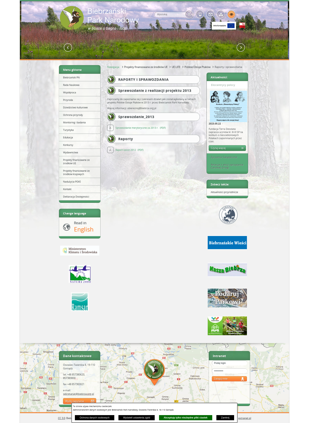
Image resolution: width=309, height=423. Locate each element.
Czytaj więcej (218, 148)
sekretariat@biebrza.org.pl (78, 394)
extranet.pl (244, 418)
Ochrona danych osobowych (94, 417)
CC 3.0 (61, 418)
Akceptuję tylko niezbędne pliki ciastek (186, 417)
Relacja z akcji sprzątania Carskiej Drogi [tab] (225, 166)
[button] (68, 47)
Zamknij (225, 417)
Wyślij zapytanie (74, 401)
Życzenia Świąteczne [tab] (222, 157)
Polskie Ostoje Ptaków (197, 67)
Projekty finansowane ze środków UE (146, 67)
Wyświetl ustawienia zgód (136, 417)
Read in (83, 226)
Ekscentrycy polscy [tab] (221, 84)
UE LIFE (176, 67)
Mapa (154, 373)
